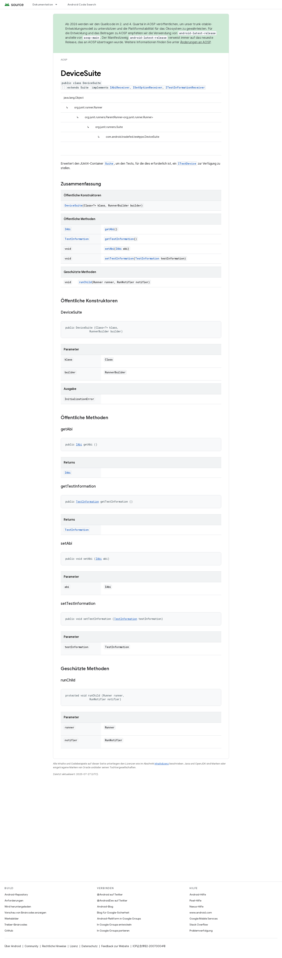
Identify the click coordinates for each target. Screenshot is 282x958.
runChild (85, 282)
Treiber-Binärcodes (16, 924)
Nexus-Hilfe (196, 906)
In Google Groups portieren (113, 930)
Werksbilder (12, 918)
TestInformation (77, 239)
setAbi (109, 248)
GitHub (9, 930)
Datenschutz (90, 946)
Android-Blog (105, 906)
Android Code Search (81, 4)
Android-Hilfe (198, 894)
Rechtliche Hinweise (54, 946)
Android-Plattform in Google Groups (119, 918)
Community (31, 946)
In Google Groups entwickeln (114, 924)
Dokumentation (43, 4)
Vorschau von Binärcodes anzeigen (25, 912)
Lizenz (74, 946)
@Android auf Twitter (110, 894)
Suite (109, 163)
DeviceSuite (73, 205)
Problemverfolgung (201, 930)
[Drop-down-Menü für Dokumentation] (58, 4)
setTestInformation (119, 258)
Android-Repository (16, 894)
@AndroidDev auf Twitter (112, 900)
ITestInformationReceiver (185, 87)
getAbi (109, 229)
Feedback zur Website (115, 946)
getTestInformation (119, 239)
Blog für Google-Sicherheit (113, 912)
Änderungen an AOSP (195, 42)
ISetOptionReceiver (147, 87)
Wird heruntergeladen (18, 906)
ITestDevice (187, 163)
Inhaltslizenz (162, 763)
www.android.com (201, 912)
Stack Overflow (199, 924)
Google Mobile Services (204, 918)
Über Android (13, 946)
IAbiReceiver (120, 87)
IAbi (68, 229)
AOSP (64, 59)
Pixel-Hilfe (195, 900)
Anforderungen (14, 900)
